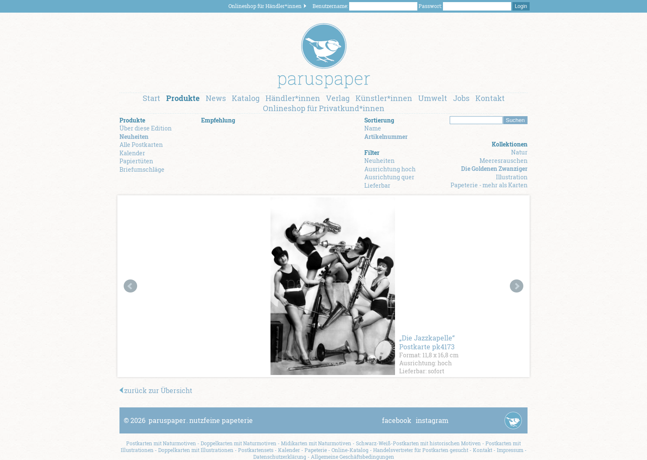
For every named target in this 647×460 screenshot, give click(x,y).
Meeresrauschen (504, 161)
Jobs (461, 98)
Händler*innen (292, 98)
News (216, 98)
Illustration (512, 177)
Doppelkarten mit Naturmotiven (238, 443)
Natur (519, 152)
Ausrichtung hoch (390, 169)
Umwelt (432, 98)
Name (372, 128)
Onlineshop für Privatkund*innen (323, 108)
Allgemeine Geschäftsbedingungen (352, 456)
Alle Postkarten (141, 145)
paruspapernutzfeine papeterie (200, 420)
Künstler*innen (383, 98)
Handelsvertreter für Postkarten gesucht (420, 450)
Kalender (132, 153)
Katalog (246, 98)
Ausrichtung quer (389, 177)
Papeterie (316, 450)
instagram (432, 420)
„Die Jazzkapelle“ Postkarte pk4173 (427, 342)
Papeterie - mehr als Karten (489, 185)
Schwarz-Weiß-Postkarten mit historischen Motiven (418, 443)
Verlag (338, 98)
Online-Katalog (350, 450)
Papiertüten (136, 161)
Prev (130, 286)
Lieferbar (377, 185)
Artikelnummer (386, 137)
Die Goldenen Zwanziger (494, 169)
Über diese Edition (145, 128)
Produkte (183, 98)
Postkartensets (255, 450)
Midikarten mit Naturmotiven (316, 443)
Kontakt (490, 98)
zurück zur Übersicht (155, 390)
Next (516, 286)
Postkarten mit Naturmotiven (161, 443)
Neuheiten (133, 137)
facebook (396, 420)
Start (151, 98)
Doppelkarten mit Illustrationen (195, 450)
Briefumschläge (141, 169)
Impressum (510, 450)
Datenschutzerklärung (279, 456)
